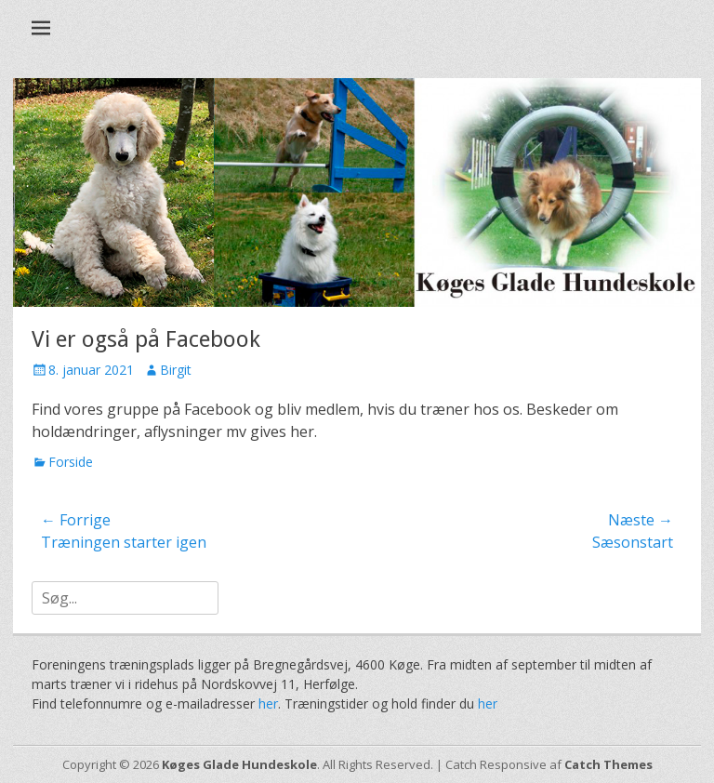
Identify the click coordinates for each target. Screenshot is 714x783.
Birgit (176, 369)
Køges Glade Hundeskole (239, 764)
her (268, 703)
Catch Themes (608, 764)
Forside (70, 462)
